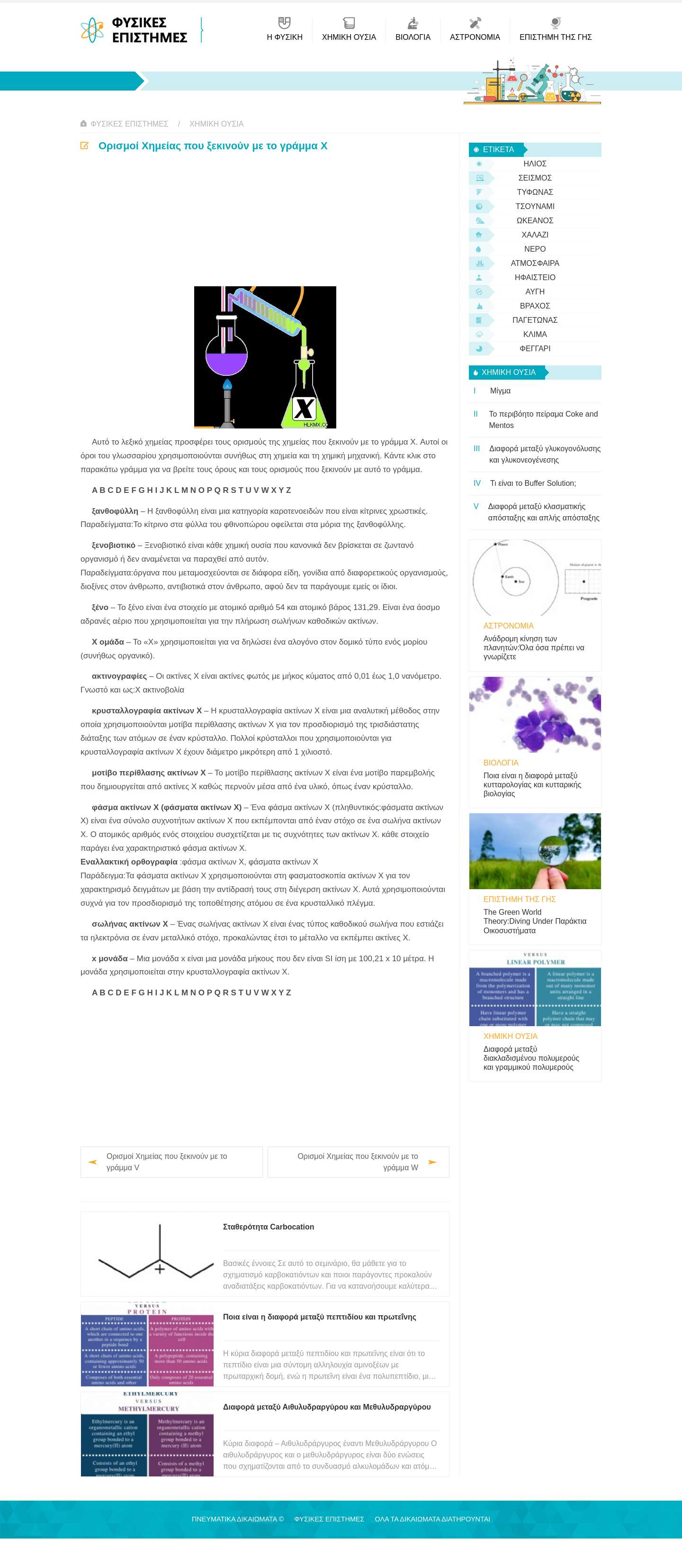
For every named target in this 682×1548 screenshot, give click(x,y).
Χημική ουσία (216, 124)
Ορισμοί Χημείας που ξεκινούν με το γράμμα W (357, 1162)
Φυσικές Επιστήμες (129, 124)
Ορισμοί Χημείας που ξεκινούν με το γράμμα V (167, 1162)
